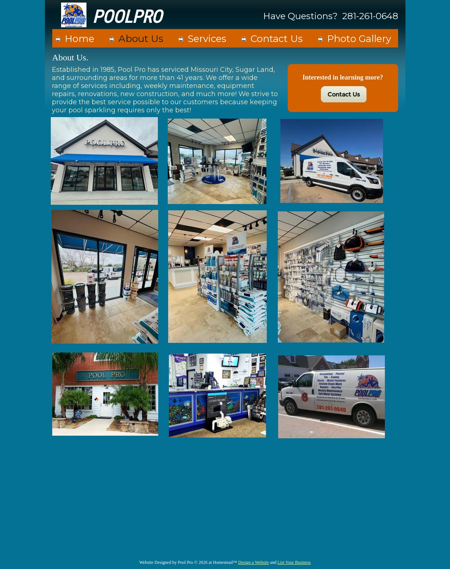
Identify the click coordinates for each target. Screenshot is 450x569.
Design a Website (253, 562)
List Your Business (294, 562)
